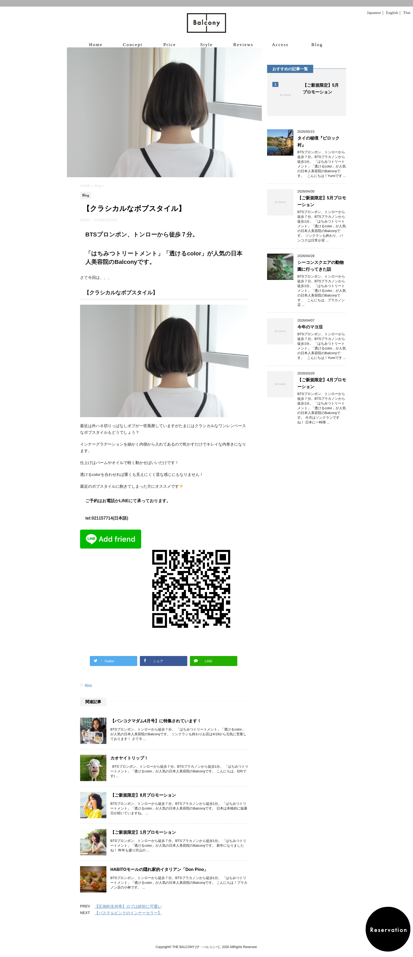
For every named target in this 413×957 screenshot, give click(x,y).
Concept (133, 44)
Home (96, 44)
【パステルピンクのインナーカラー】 (128, 913)
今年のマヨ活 (310, 327)
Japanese (374, 13)
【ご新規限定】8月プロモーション (143, 795)
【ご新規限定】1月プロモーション (143, 832)
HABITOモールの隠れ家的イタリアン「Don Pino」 (159, 869)
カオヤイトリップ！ (129, 758)
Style (206, 44)
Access (280, 44)
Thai (407, 13)
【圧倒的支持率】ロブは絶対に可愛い (128, 906)
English (392, 13)
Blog (317, 44)
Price (169, 44)
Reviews (243, 44)
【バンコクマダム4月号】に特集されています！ (155, 721)
